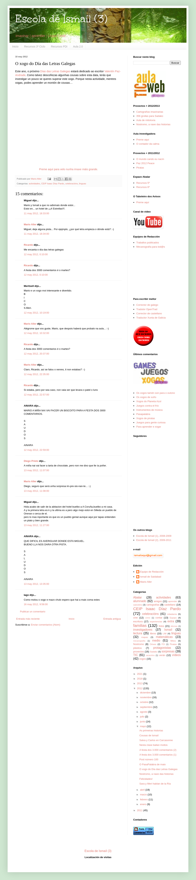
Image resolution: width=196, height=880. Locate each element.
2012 (140, 688)
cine (135, 617)
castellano (170, 604)
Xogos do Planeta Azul (148, 401)
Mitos (173, 640)
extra (170, 621)
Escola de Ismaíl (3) (61, 19)
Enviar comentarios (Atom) (45, 624)
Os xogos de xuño (146, 397)
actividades (34, 183)
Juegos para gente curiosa (150, 422)
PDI (163, 644)
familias (140, 625)
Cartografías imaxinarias (149, 111)
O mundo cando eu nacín (150, 159)
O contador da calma (147, 143)
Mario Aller (30, 224)
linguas (82, 183)
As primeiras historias (151, 730)
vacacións (150, 655)
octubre (144, 702)
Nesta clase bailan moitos (153, 745)
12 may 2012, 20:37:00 (36, 353)
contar (158, 617)
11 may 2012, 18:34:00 (36, 233)
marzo (144, 794)
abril (142, 789)
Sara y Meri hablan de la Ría (155, 783)
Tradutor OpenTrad (146, 309)
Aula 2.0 (78, 46)
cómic (147, 618)
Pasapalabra (143, 414)
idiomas (174, 626)
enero (143, 804)
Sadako (154, 651)
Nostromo (138, 644)
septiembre (146, 707)
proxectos (138, 651)
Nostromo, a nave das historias (153, 124)
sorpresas (168, 651)
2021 (140, 673)
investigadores (142, 629)
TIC (135, 655)
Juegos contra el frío (147, 405)
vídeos (176, 655)
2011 (140, 810)
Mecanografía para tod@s (150, 246)
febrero (144, 799)
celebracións (71, 183)
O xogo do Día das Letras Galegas (158, 769)
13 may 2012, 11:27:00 (36, 525)
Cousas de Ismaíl (148, 735)
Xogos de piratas (145, 418)
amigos (158, 601)
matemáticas (164, 637)
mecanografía (139, 641)
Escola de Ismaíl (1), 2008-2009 (153, 535)
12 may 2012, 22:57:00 (36, 394)
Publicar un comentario (32, 611)
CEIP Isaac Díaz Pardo (52, 183)
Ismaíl (168, 629)
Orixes (153, 644)
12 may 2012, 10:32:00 (36, 333)
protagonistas (162, 647)
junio (143, 721)
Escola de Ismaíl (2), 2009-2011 (153, 540)
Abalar (137, 597)
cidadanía (172, 614)
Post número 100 (148, 759)
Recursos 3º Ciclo (34, 46)
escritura (138, 621)
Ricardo (28, 244)
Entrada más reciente (28, 618)
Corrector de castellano (149, 313)
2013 (140, 683)
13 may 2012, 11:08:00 (36, 490)
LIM (164, 633)
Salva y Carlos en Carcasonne (156, 740)
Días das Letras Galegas (55, 71)
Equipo (173, 617)
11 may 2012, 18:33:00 (36, 213)
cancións (137, 604)
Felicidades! (145, 778)
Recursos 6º (143, 187)
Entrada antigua (112, 618)
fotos (161, 626)
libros (153, 633)
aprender (172, 601)
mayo (143, 726)
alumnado (139, 601)
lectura (137, 633)
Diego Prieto (31, 461)
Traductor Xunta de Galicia (151, 317)
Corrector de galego (147, 304)
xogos (142, 658)
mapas (144, 637)
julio (142, 716)
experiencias (156, 621)
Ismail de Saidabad (150, 576)
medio (156, 640)
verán (162, 655)
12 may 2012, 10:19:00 (36, 312)
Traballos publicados (147, 242)
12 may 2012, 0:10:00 (36, 254)
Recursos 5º (143, 182)
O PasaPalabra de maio (152, 764)
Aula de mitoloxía (145, 120)
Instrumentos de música (149, 409)
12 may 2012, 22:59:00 (36, 449)
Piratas (140, 167)
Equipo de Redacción (152, 571)
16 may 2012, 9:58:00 (36, 604)
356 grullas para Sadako (149, 116)
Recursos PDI (59, 46)
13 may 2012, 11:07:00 (36, 470)
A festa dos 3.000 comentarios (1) (157, 754)
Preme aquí (142, 139)
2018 (140, 678)
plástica (137, 648)
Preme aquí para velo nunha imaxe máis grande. (68, 169)
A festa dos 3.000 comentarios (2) (157, 749)
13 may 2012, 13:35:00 (36, 583)
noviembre (146, 697)
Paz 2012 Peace (145, 163)
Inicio (15, 46)
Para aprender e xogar (148, 426)
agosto (144, 711)
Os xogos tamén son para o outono (155, 392)
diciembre (145, 692)
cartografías (152, 604)
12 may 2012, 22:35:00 (36, 374)
